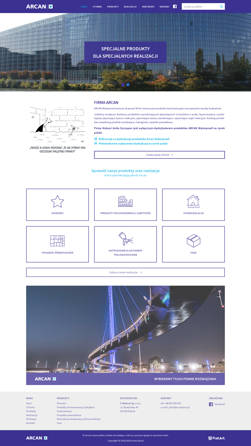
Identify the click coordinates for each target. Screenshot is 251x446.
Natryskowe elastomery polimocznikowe (125, 246)
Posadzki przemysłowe (57, 246)
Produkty (113, 6)
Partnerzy (148, 6)
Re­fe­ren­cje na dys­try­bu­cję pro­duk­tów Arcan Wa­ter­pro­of (131, 139)
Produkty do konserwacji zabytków (125, 207)
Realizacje (130, 6)
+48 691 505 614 (173, 403)
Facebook (217, 404)
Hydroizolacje (193, 207)
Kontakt (165, 6)
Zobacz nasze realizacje (125, 275)
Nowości (57, 207)
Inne (193, 246)
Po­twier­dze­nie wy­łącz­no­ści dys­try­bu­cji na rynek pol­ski (131, 144)
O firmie (97, 6)
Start (84, 6)
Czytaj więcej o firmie (159, 155)
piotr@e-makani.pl (179, 407)
